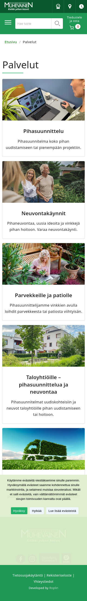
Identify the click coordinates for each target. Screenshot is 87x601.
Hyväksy (19, 511)
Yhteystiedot (44, 581)
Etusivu (11, 41)
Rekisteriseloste (59, 575)
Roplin (53, 588)
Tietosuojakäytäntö (28, 575)
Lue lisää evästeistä (62, 511)
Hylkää (37, 511)
